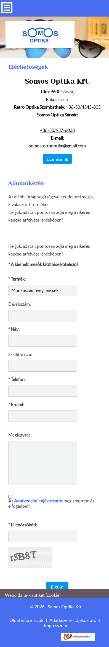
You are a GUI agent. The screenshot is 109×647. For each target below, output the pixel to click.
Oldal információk (26, 618)
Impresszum (55, 624)
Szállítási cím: (20, 352)
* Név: (14, 327)
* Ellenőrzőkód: (22, 523)
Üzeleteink (57, 157)
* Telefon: (17, 378)
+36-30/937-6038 (57, 128)
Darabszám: (19, 302)
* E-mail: (16, 403)
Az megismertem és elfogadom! (51, 502)
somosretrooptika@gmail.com (57, 144)
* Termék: (17, 277)
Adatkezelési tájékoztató (72, 618)
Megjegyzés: (20, 433)
